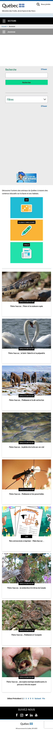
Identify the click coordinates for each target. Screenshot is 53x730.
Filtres (10, 99)
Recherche (10, 69)
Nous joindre (45, 4)
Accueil (4, 26)
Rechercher (26, 82)
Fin (43, 699)
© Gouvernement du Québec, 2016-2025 (26, 728)
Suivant (38, 699)
